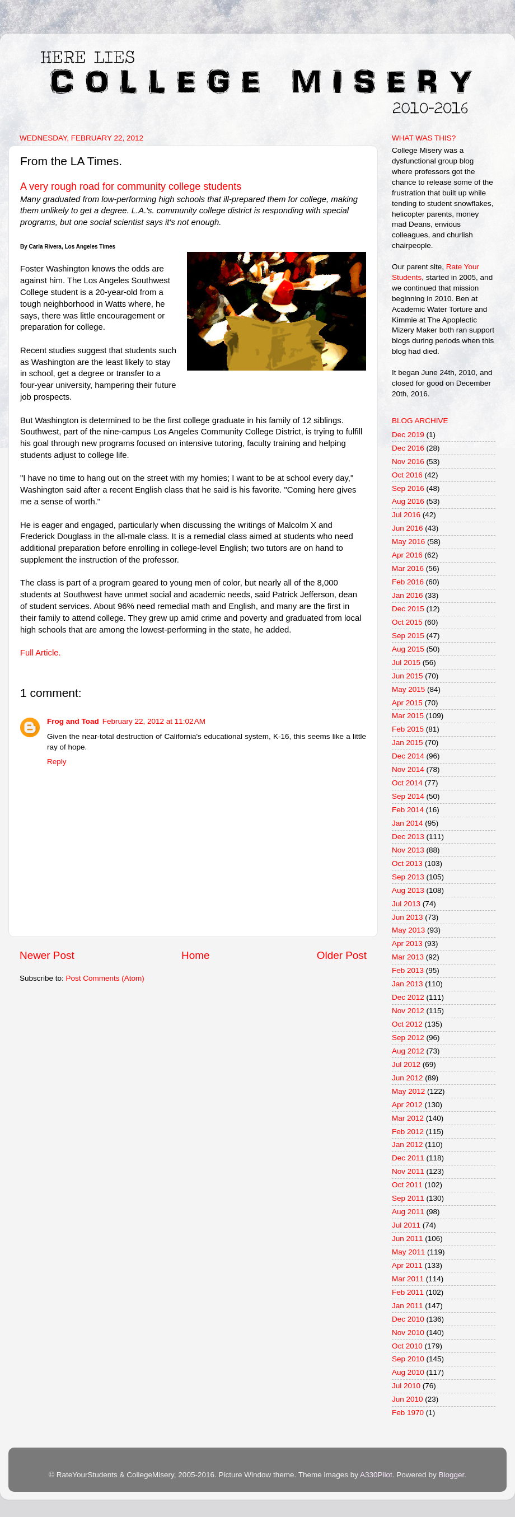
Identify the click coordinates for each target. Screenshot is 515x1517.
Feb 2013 (408, 970)
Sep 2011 (408, 1198)
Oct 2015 (407, 622)
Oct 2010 (407, 1346)
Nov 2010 (408, 1332)
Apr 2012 (407, 1105)
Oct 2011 (407, 1185)
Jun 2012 (407, 1078)
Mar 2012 (408, 1118)
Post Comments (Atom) (105, 978)
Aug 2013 (408, 890)
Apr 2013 (407, 943)
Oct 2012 (407, 1024)
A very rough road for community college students (130, 186)
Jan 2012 (407, 1144)
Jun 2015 (407, 676)
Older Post (342, 955)
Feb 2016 (408, 582)
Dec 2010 (408, 1319)
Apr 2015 (407, 703)
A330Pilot (376, 1475)
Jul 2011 (406, 1225)
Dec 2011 (408, 1158)
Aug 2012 (408, 1051)
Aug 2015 (408, 649)
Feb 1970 (408, 1412)
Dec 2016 (408, 448)
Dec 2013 (408, 836)
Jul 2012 (406, 1064)
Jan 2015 (407, 742)
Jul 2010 (406, 1386)
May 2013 (408, 930)
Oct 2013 (407, 863)
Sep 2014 (408, 796)
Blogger (451, 1475)
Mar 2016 (408, 568)
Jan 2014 (407, 823)
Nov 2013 (408, 850)
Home (195, 955)
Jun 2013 (407, 917)
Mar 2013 (408, 957)
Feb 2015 (408, 729)
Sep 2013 (408, 877)
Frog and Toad (73, 721)
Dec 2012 (408, 997)
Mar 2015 (408, 715)
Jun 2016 (407, 528)
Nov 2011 (408, 1171)
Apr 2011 (407, 1265)
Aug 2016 (408, 501)
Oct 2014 (407, 783)
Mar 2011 (408, 1279)
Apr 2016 (407, 555)
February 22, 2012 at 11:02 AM (153, 721)
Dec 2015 (408, 609)
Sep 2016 (408, 488)
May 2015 (408, 689)
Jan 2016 (407, 595)
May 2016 (408, 541)
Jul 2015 (406, 662)
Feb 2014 (408, 810)
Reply (57, 761)
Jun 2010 (407, 1399)
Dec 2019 (408, 434)
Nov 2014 (408, 769)
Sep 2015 (408, 635)
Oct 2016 (407, 475)
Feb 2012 (408, 1131)
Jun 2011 (407, 1238)
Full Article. (40, 652)
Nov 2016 (408, 461)
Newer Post (47, 955)
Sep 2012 (408, 1037)
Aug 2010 (408, 1372)
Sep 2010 (408, 1359)
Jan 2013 (407, 984)
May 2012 (408, 1091)
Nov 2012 (408, 1010)
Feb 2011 (408, 1292)
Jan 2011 (407, 1305)
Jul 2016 (406, 515)
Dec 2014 (408, 756)
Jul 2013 (406, 904)
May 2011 (408, 1252)
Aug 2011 (408, 1211)
